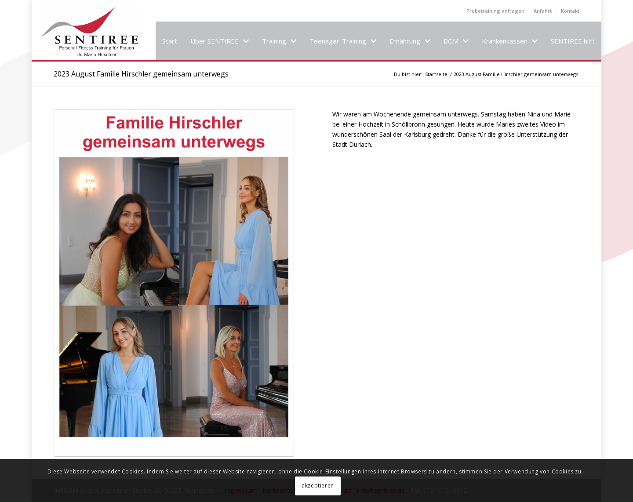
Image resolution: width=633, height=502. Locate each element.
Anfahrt (543, 10)
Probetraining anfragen (495, 10)
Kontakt (570, 10)
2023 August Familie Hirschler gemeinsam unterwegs (141, 74)
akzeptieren (318, 485)
